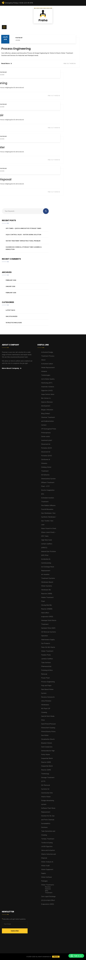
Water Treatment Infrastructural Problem (23, 241)
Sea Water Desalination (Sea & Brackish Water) (47, 739)
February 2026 (11, 280)
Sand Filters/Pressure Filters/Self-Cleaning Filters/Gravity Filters (48, 728)
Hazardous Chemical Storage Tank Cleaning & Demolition (23, 248)
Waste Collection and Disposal (48, 856)
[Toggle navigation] (4, 27)
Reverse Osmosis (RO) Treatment (48, 890)
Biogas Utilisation (47, 410)
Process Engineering (48, 682)
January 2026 (10, 286)
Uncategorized (11, 316)
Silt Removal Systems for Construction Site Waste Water (47, 791)
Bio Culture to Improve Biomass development (47, 402)
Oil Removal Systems (48, 632)
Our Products (45, 643)
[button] (76, 956)
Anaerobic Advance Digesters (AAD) (47, 389)
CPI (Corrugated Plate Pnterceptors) (48, 431)
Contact (43, 425)
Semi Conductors (46, 747)
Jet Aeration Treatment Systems (48, 576)
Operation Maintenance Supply (48, 638)
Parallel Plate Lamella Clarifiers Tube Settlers (47, 659)
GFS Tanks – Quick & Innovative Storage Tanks (23, 228)
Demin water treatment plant (46, 438)
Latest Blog (10, 310)
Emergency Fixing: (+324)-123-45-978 (17, 3)
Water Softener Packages (46, 879)
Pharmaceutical (46, 666)
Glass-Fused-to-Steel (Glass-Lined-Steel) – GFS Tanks (48, 532)
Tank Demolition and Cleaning (48, 833)
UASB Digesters (47, 846)
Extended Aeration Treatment (47, 500)
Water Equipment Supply (47, 871)
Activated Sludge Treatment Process (47, 354)
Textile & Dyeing (47, 843)
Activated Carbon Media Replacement (48, 366)
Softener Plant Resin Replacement (48, 810)
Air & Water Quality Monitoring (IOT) (48, 381)
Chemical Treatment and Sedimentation (48, 419)
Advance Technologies (45, 373)
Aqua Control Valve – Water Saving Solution (23, 235)
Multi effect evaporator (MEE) (47, 615)
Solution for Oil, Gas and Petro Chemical (48, 818)
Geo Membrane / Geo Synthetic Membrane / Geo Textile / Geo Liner (48, 519)
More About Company (11, 368)
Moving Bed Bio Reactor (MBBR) (46, 607)
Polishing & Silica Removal (47, 672)
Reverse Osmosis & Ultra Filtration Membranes (47, 701)
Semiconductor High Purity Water (48, 753)
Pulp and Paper (46, 686)
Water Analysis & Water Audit (47, 864)
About (43, 360)
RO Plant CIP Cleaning (45, 710)
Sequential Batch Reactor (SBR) (47, 760)
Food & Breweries (47, 509)
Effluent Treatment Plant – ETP (47, 484)
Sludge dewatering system (47, 802)
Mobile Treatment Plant (47, 599)
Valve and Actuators (48, 850)
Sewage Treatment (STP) (47, 779)
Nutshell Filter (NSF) (48, 628)
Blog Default (45, 413)
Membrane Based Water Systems (47, 584)
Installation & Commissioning (46, 561)
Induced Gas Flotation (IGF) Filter (48, 553)
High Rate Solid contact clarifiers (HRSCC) (46, 544)
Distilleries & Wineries (45, 461)
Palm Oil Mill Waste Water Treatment (48, 649)
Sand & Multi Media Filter (47, 718)
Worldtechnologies (14, 323)
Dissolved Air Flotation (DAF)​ (46, 446)
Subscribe (15, 931)
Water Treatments (47, 885)
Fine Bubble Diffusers (48, 505)
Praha (56, 957)
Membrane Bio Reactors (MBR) (46, 592)
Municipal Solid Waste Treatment (48, 622)
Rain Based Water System (47, 691)
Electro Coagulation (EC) (47, 492)
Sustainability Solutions (45, 825)
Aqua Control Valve (47, 394)
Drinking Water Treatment (46, 469)
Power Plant (45, 678)
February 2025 (11, 293)
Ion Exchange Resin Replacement (47, 569)
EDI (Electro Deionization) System (48, 477)
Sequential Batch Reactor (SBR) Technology (47, 770)
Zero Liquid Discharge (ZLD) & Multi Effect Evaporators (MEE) (48, 900)
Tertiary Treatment (47, 839)
